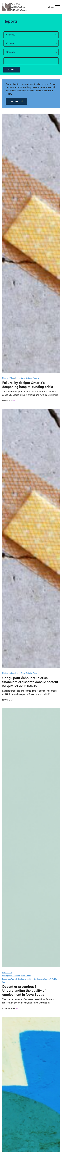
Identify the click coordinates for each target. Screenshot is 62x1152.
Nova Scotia (7, 972)
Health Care (20, 378)
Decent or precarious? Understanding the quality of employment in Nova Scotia (24, 990)
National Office (8, 378)
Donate (16, 101)
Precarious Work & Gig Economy (15, 979)
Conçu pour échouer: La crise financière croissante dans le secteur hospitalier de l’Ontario (30, 682)
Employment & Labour (11, 975)
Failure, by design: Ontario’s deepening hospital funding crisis (27, 384)
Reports (36, 378)
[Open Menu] (57, 7)
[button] (31, 35)
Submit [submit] (12, 69)
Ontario (29, 378)
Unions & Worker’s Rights (47, 979)
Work (4, 982)
